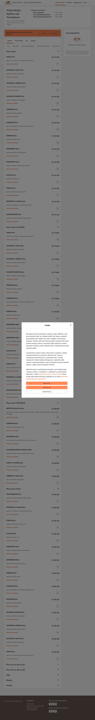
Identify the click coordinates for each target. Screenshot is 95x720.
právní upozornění (39, 379)
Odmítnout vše (47, 387)
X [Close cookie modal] (70, 325)
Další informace (46, 392)
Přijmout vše (46, 383)
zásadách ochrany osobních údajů (50, 374)
